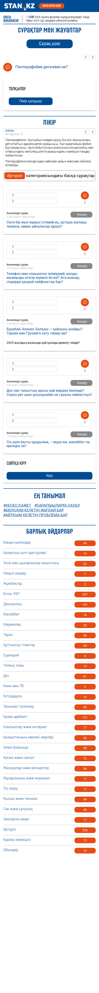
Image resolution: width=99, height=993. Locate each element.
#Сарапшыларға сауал (57, 505)
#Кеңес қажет (17, 505)
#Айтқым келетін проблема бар (35, 515)
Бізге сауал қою (51, 5)
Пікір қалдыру (30, 101)
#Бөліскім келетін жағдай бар (33, 510)
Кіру (49, 475)
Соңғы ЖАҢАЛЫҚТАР (11, 18)
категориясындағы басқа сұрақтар (49, 175)
